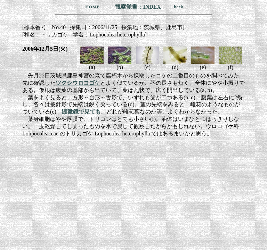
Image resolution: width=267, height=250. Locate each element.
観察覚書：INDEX (138, 7)
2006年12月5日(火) (45, 49)
